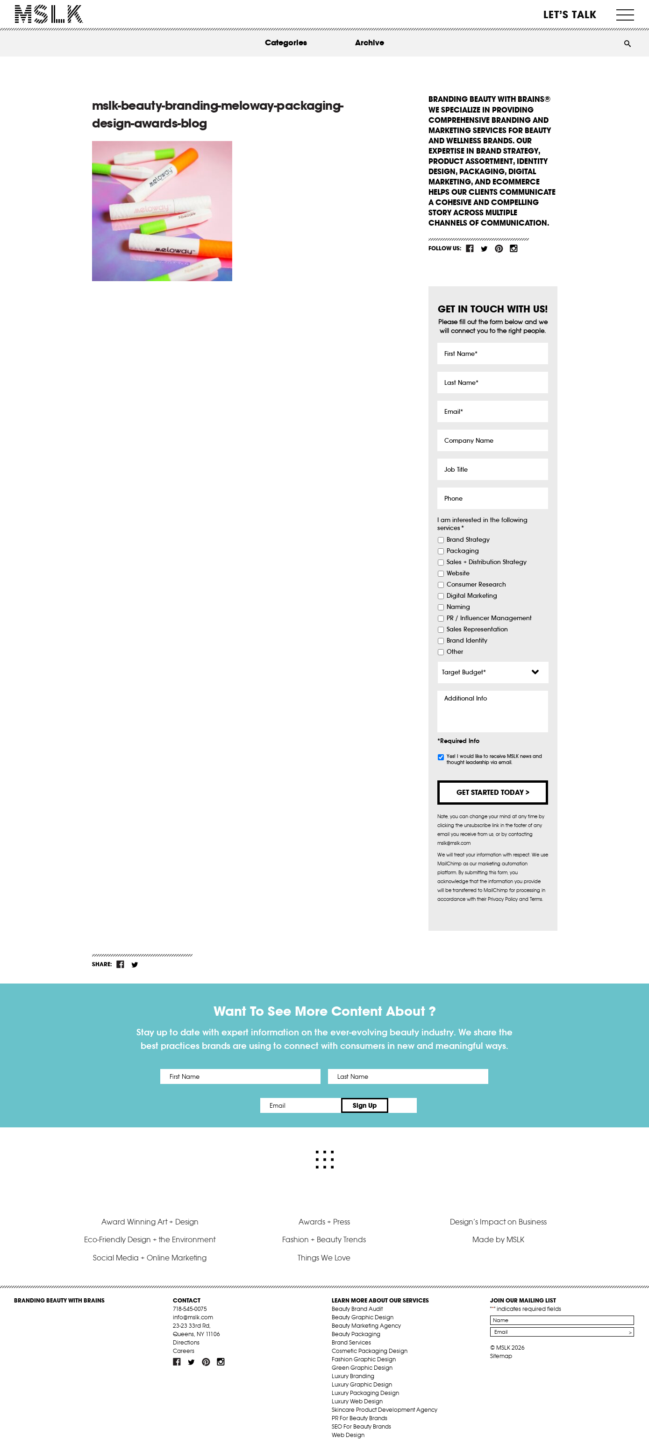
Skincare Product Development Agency (384, 1409)
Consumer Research (476, 584)
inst (513, 248)
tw (484, 248)
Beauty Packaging (356, 1334)
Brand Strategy (468, 540)
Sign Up (402, 1105)
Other (455, 652)
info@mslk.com (193, 1317)
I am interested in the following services (482, 524)
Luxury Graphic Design (362, 1384)
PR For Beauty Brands (359, 1418)
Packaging (463, 551)
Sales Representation (477, 629)
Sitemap (501, 1355)
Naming (458, 607)
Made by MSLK (498, 1239)
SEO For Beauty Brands (361, 1426)
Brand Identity (467, 640)
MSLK (49, 14)
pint (499, 248)
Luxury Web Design (357, 1401)
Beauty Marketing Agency (366, 1325)
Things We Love (324, 1257)
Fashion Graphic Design (364, 1359)
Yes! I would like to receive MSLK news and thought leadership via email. (494, 759)
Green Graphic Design (362, 1367)
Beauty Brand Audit (357, 1308)
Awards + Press (324, 1221)
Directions (186, 1342)
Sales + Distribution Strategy (487, 562)
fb (470, 248)
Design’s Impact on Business (498, 1221)
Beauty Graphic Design (362, 1317)
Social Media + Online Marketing (150, 1257)
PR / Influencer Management (489, 618)
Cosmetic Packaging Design (369, 1350)
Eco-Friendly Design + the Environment (149, 1239)
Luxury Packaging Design (365, 1392)
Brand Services (351, 1342)
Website (458, 573)
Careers (183, 1350)
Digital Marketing (472, 596)
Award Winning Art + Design (150, 1221)
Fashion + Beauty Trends (324, 1239)
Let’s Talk (570, 14)
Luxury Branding (353, 1376)
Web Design (348, 1434)
